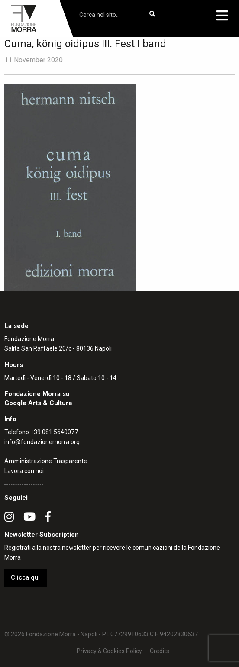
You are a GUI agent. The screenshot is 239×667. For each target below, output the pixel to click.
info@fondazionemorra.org (42, 441)
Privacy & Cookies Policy (109, 651)
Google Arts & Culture (38, 403)
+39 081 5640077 (54, 432)
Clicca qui (25, 577)
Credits (159, 651)
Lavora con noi (24, 470)
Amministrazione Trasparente (45, 461)
